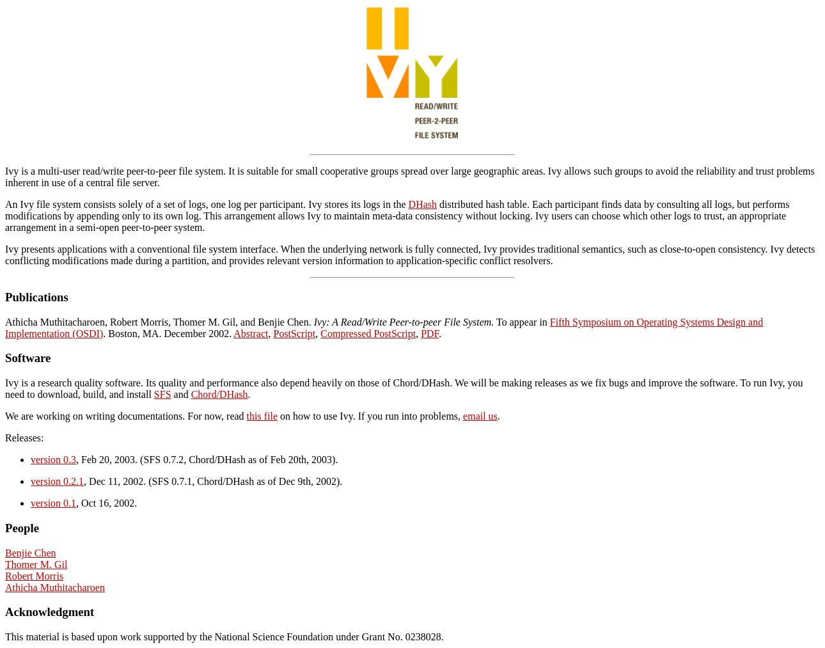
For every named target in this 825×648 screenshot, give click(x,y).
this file (262, 416)
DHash (423, 204)
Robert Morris (34, 576)
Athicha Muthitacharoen (55, 587)
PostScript (294, 333)
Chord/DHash (219, 394)
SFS (162, 394)
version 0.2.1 (57, 481)
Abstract (250, 333)
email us (480, 416)
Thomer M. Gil (36, 564)
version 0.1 (53, 503)
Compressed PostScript (368, 333)
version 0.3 (53, 459)
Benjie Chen (30, 553)
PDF (430, 333)
